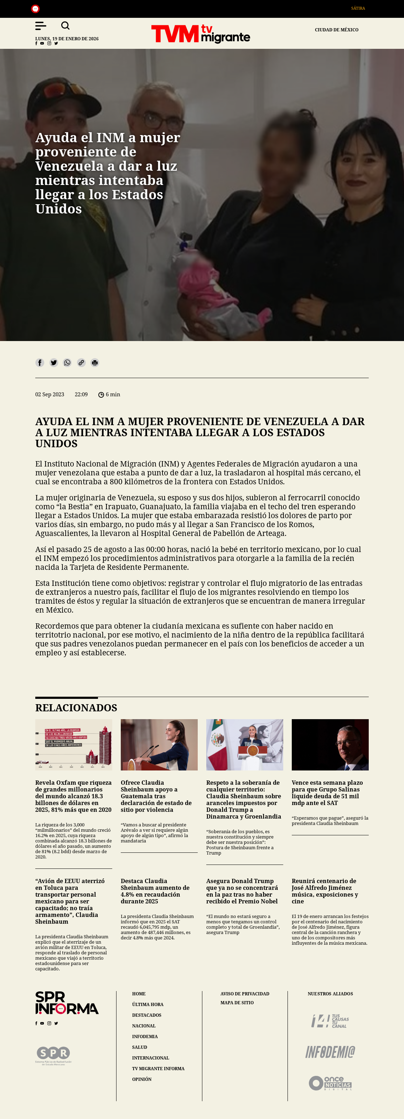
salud (139, 1047)
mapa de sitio (237, 1003)
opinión (141, 1079)
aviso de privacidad (245, 994)
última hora (148, 1004)
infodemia (145, 1036)
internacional (150, 1058)
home (139, 994)
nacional (144, 1026)
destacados (146, 1015)
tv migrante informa (158, 1069)
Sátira (362, 8)
